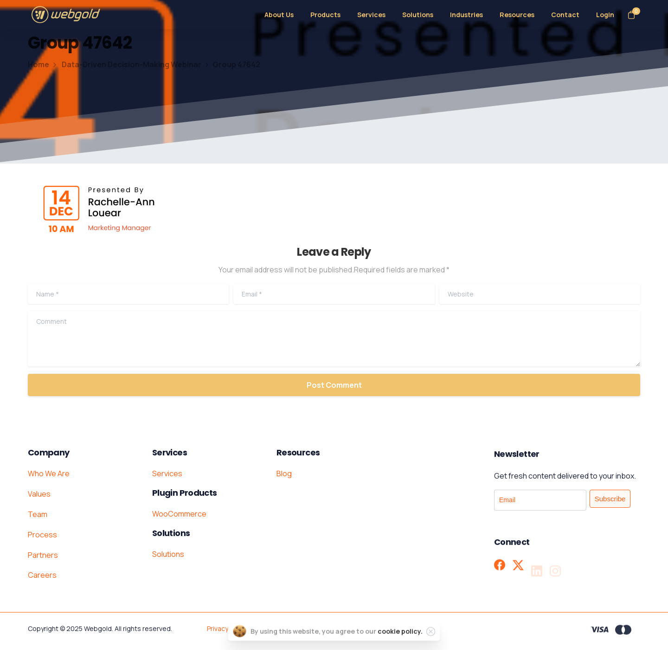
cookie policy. (400, 638)
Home (38, 64)
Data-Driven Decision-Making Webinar (126, 64)
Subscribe (610, 499)
